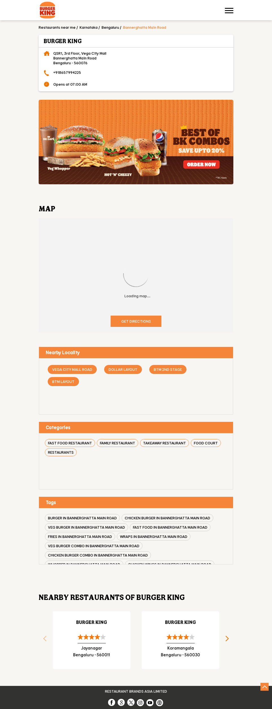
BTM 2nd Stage (168, 369)
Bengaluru (110, 27)
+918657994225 (67, 72)
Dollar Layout (123, 369)
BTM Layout (63, 381)
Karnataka (89, 27)
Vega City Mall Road (72, 369)
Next (229, 640)
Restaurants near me (57, 27)
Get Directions (136, 321)
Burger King (91, 622)
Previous (43, 640)
